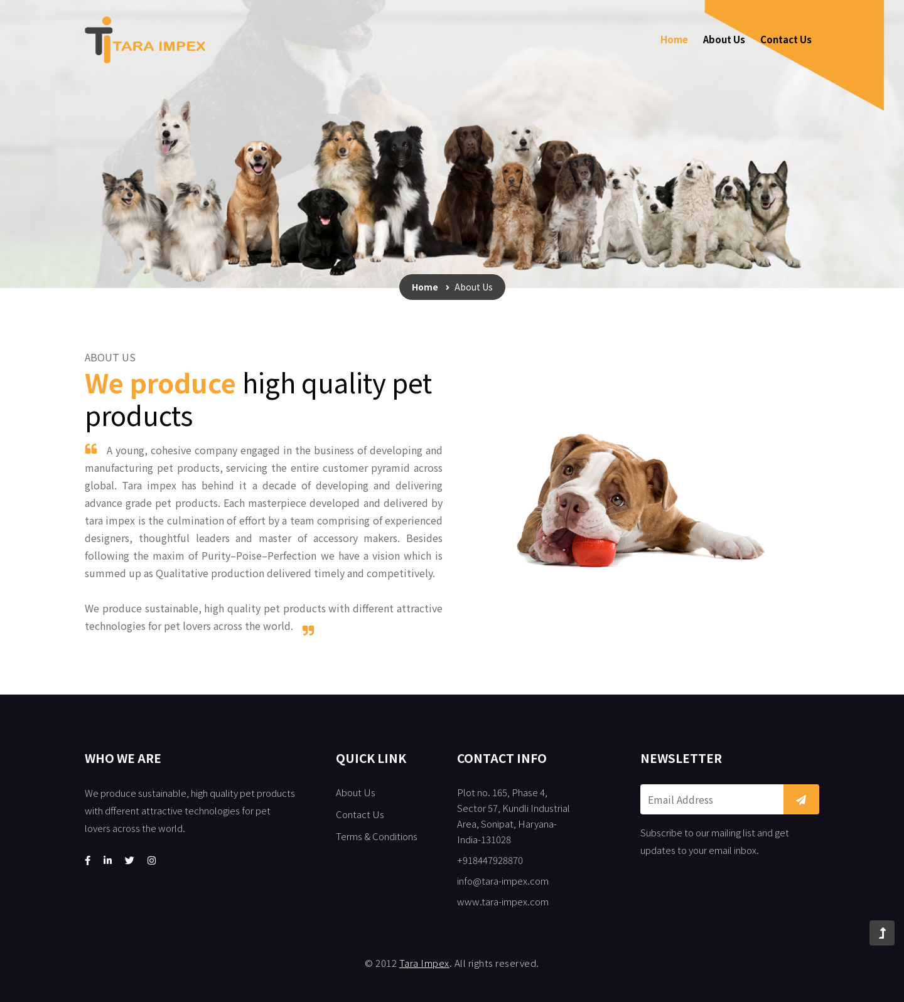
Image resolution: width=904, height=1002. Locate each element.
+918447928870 (490, 859)
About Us (724, 39)
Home (674, 39)
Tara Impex (424, 962)
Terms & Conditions (376, 836)
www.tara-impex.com (503, 901)
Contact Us (786, 39)
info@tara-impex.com (503, 880)
